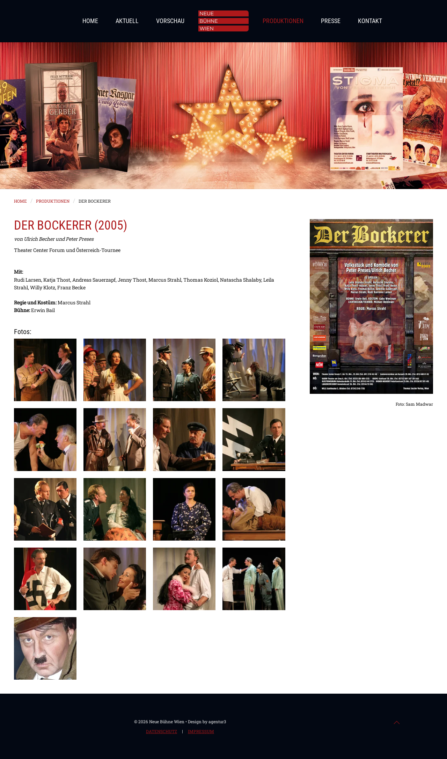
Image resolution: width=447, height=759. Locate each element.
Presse (330, 20)
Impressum (201, 732)
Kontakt (370, 20)
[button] (45, 370)
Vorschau (170, 20)
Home (90, 20)
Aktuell (127, 20)
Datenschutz (161, 732)
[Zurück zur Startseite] (223, 21)
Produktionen (283, 20)
